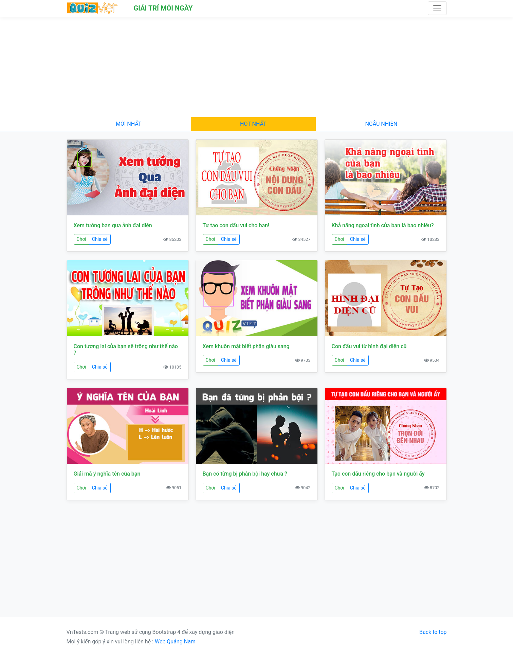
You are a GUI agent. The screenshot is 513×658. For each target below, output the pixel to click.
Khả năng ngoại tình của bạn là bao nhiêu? (383, 225)
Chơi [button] (81, 239)
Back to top (432, 632)
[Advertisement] (257, 66)
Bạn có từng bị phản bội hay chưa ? (245, 473)
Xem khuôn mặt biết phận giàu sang (246, 346)
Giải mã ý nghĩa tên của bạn (107, 473)
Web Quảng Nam (175, 641)
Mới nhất (128, 124)
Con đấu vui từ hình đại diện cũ (369, 346)
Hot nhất (253, 124)
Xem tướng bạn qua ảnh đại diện (113, 225)
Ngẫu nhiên (381, 124)
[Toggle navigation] (437, 8)
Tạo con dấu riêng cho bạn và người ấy (378, 473)
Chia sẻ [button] (100, 239)
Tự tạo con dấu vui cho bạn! (236, 225)
